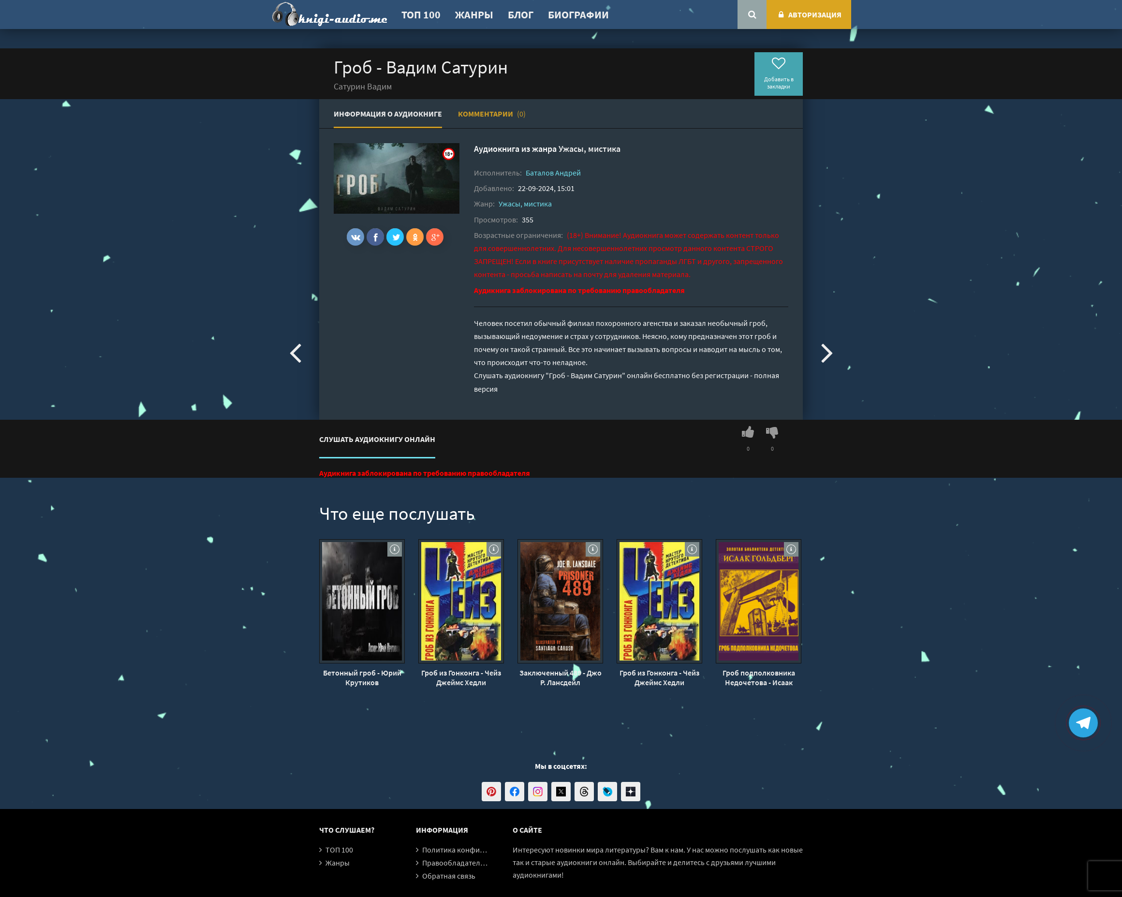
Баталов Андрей (553, 172)
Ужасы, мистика (589, 148)
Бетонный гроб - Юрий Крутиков (362, 677)
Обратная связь (448, 876)
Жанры (474, 14)
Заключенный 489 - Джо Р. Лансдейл (560, 677)
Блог (520, 14)
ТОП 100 (421, 14)
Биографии (578, 14)
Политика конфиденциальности (477, 849)
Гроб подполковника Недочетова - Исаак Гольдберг (759, 677)
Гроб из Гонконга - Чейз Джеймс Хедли (461, 677)
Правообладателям (455, 863)
